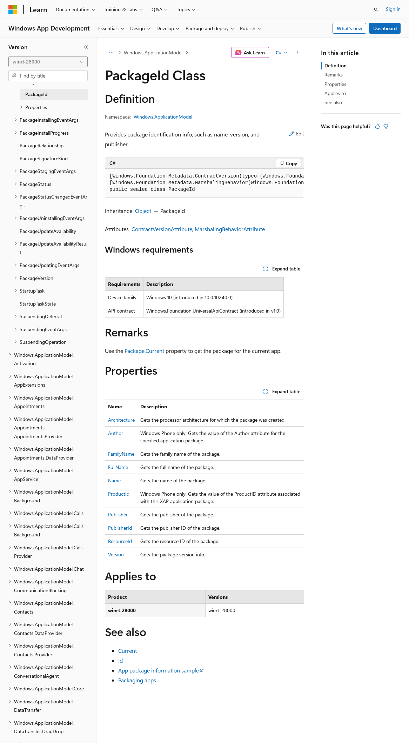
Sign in (393, 9)
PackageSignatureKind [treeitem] (44, 158)
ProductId (118, 493)
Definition (335, 65)
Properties (335, 84)
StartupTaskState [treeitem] (38, 303)
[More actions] (298, 52)
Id (120, 660)
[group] (204, 183)
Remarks (333, 74)
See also (333, 102)
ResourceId (120, 541)
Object (143, 210)
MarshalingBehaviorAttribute (230, 229)
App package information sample (158, 670)
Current (127, 650)
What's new (349, 28)
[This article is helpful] (377, 126)
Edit (296, 133)
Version (116, 554)
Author (115, 433)
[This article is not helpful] (386, 126)
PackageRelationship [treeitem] (41, 145)
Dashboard (385, 28)
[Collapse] (86, 47)
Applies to (335, 93)
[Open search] (376, 9)
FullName (118, 467)
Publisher (118, 514)
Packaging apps (137, 680)
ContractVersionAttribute (162, 229)
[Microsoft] (13, 9)
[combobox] (48, 61)
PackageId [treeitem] (36, 94)
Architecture (121, 419)
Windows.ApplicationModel (153, 52)
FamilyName (121, 453)
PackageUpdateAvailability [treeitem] (48, 231)
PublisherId (120, 527)
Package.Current (144, 350)
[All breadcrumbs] (111, 52)
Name (114, 480)
